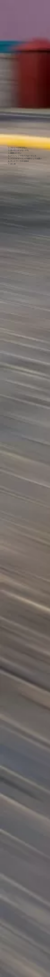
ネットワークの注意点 (19, 161)
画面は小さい (15, 152)
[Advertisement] (25, 44)
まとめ (13, 163)
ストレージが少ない (18, 147)
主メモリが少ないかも (19, 150)
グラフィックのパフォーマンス (23, 155)
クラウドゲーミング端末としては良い (26, 158)
